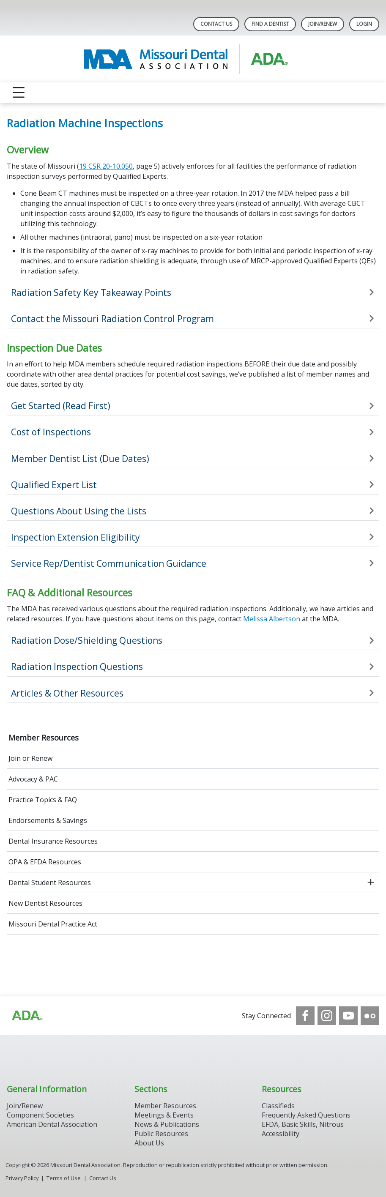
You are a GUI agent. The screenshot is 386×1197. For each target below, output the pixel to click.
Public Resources (161, 1133)
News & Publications (166, 1124)
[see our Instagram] (327, 1015)
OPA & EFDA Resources (44, 861)
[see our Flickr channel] (370, 1015)
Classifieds (278, 1105)
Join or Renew (30, 758)
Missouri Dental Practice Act (52, 924)
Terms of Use (64, 1178)
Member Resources (43, 737)
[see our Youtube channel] (348, 1015)
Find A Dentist (270, 23)
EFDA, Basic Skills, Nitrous (303, 1124)
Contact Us (216, 23)
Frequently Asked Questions (306, 1115)
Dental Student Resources (49, 882)
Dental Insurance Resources (53, 841)
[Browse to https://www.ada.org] (27, 1015)
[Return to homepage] (193, 59)
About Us (149, 1143)
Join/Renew (322, 23)
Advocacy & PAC (33, 779)
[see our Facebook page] (305, 1015)
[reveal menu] (18, 92)
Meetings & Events (164, 1115)
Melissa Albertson (271, 618)
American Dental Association (52, 1124)
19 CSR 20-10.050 (106, 166)
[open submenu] (371, 882)
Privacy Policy (21, 1178)
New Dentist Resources (45, 903)
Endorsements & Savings (47, 820)
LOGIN (364, 23)
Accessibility (280, 1133)
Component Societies (40, 1115)
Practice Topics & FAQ (42, 799)
